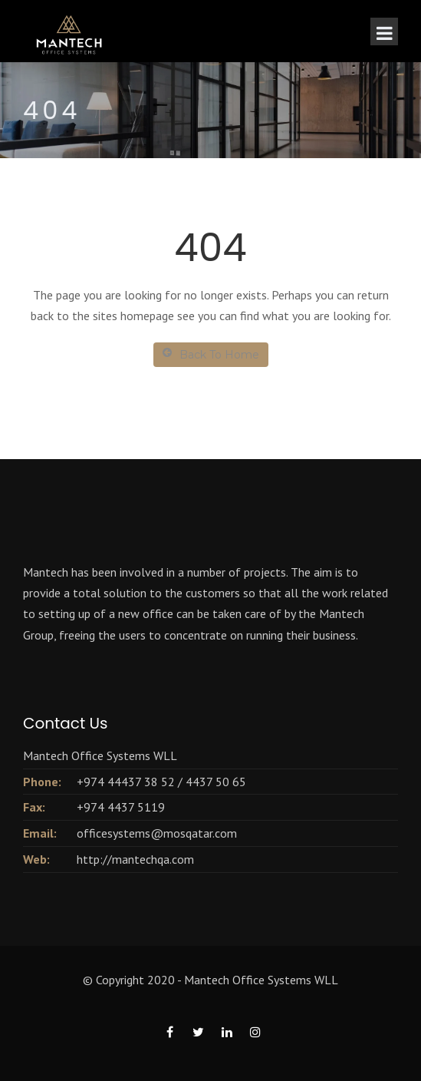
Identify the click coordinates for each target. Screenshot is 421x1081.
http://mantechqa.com (135, 859)
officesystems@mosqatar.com (157, 833)
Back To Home (211, 354)
